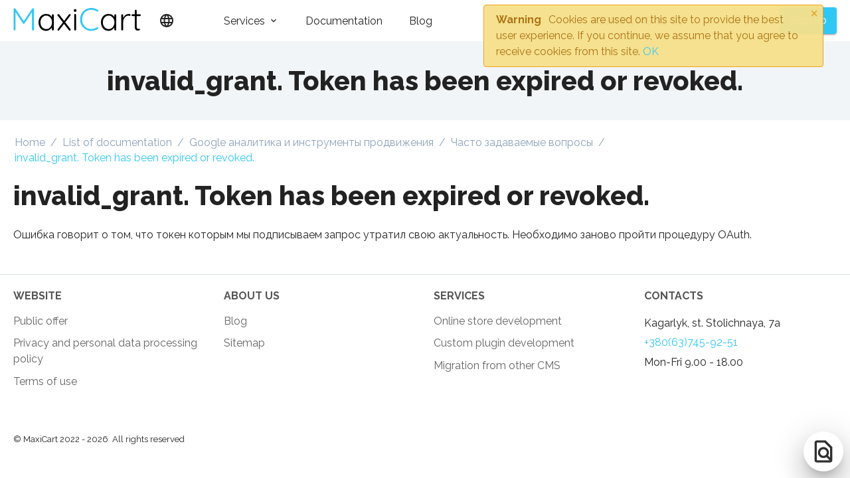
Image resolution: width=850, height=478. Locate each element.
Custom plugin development (504, 343)
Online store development (498, 321)
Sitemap (244, 343)
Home (30, 142)
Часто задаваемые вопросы (522, 142)
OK (651, 51)
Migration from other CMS (497, 365)
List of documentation (117, 142)
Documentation (343, 21)
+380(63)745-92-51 (691, 342)
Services (244, 21)
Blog (420, 21)
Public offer (40, 321)
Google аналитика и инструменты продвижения (311, 142)
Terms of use (45, 381)
